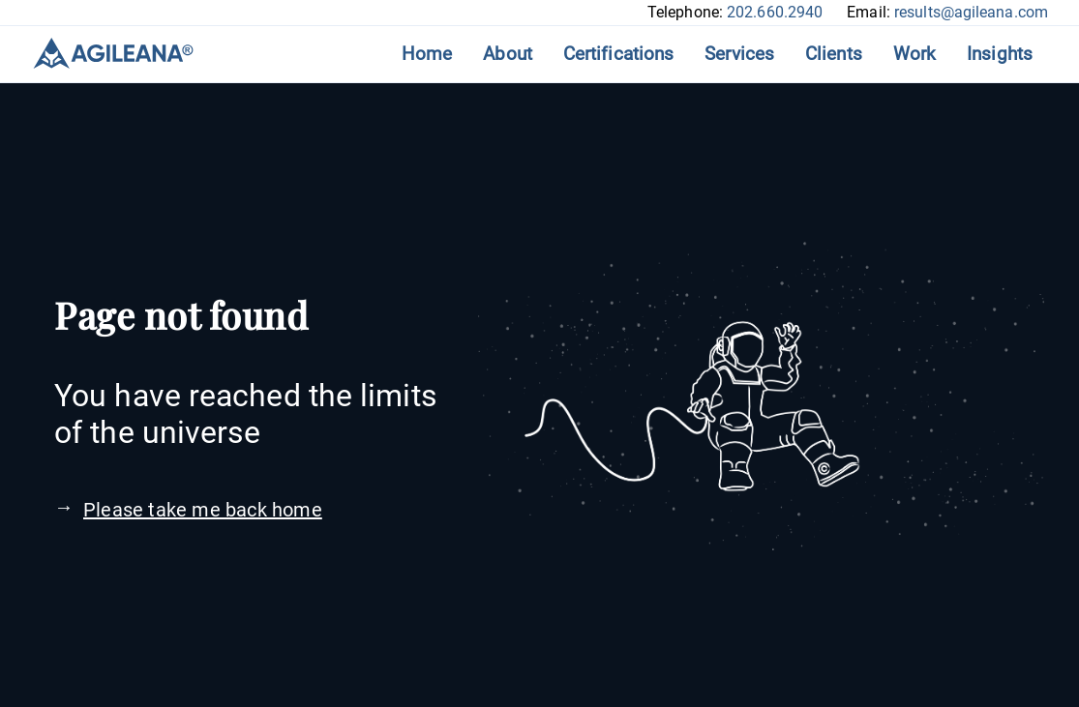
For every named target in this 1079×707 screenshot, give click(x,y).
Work (914, 54)
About (507, 54)
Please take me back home (202, 509)
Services (739, 54)
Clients (833, 54)
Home (427, 54)
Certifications (618, 54)
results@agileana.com (971, 12)
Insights (1000, 54)
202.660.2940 (775, 12)
